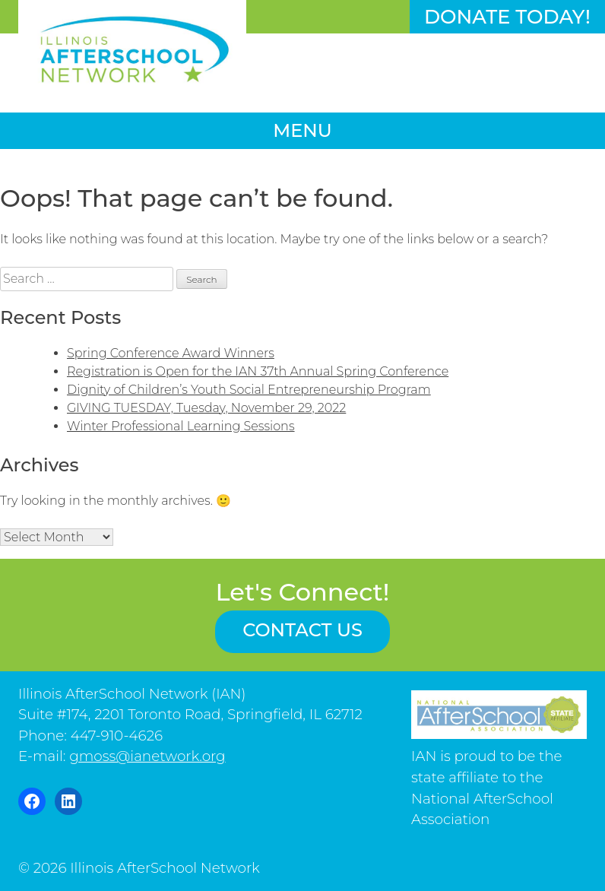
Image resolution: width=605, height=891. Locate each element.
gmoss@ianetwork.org (147, 756)
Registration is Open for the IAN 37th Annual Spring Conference (257, 371)
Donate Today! (507, 16)
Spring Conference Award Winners (170, 353)
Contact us (302, 630)
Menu (302, 130)
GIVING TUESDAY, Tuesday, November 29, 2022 (206, 408)
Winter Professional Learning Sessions (181, 426)
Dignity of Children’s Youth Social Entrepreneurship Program (249, 389)
